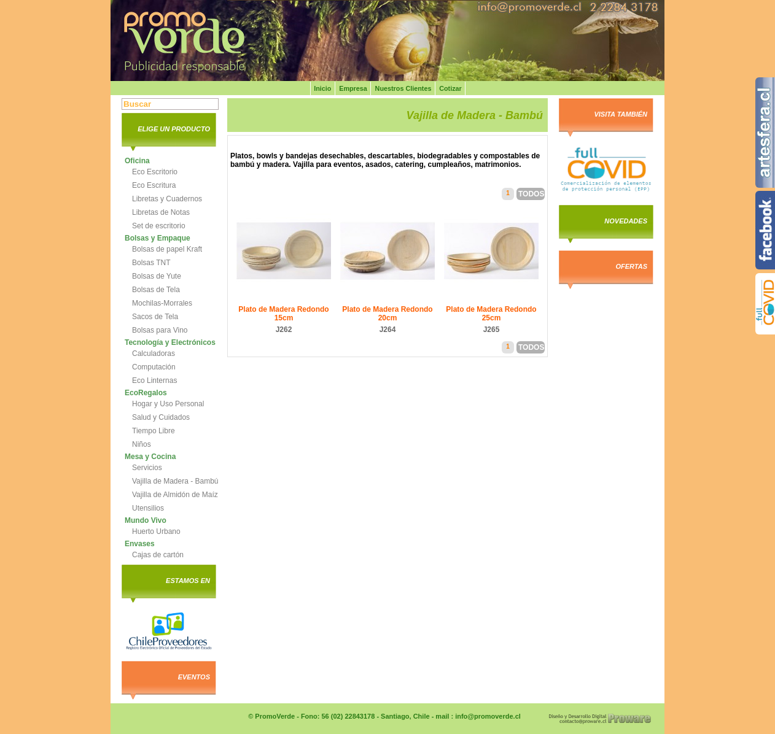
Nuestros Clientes (403, 88)
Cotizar (450, 88)
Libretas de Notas (161, 212)
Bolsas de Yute (156, 276)
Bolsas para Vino (160, 330)
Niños (141, 444)
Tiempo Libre (153, 431)
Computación (154, 367)
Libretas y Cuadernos (167, 199)
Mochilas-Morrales (162, 303)
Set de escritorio (158, 226)
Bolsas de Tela (156, 289)
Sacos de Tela (155, 316)
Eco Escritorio (154, 172)
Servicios (147, 467)
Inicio (322, 88)
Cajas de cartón (158, 554)
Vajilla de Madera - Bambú (175, 481)
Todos (531, 194)
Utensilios (148, 508)
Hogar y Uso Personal (168, 404)
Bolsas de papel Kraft (167, 249)
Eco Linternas (154, 380)
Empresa (353, 88)
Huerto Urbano (156, 531)
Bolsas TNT (151, 262)
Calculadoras (153, 353)
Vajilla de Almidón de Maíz (175, 494)
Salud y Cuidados (161, 417)
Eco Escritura (154, 185)
